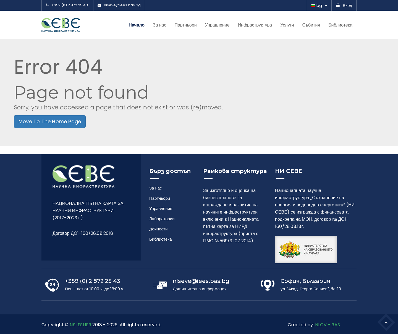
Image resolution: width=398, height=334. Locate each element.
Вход (344, 5)
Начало (137, 25)
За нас (159, 25)
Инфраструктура (255, 25)
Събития (311, 25)
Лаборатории (160, 219)
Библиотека (340, 25)
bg (316, 5)
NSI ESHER (80, 325)
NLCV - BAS (327, 325)
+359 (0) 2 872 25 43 (67, 5)
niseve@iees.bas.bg (119, 5)
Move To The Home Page (50, 121)
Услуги (287, 25)
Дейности (158, 229)
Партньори (185, 25)
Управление (217, 25)
